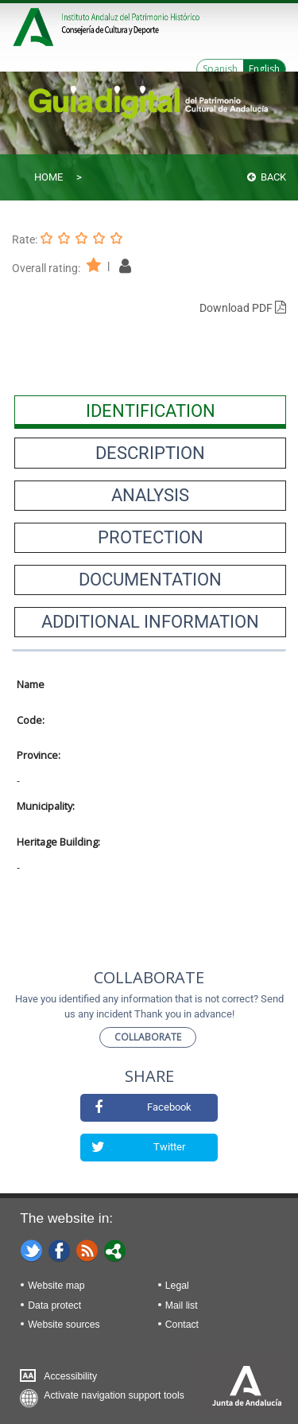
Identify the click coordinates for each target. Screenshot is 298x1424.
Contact (182, 1324)
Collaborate (147, 1037)
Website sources (63, 1324)
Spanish (220, 69)
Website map (56, 1285)
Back (266, 177)
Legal (177, 1285)
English (264, 69)
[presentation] (150, 410)
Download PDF (242, 308)
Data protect (54, 1305)
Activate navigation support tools (114, 1395)
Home (48, 177)
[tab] (150, 410)
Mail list (181, 1305)
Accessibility (70, 1376)
